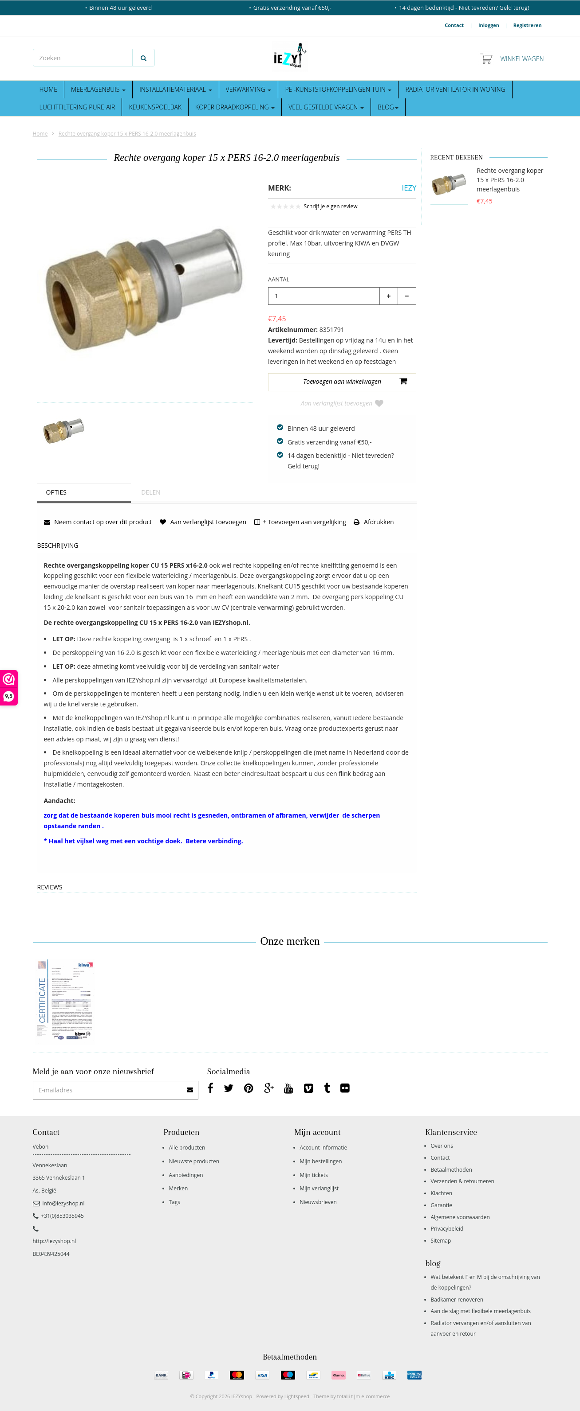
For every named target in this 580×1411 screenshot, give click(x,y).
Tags (175, 1202)
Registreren (527, 25)
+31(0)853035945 (58, 1216)
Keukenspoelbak (155, 107)
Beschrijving (58, 546)
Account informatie (323, 1147)
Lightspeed (296, 1396)
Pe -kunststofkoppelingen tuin (338, 89)
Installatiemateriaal (175, 89)
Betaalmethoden (451, 1169)
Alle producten (187, 1147)
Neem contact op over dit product (98, 522)
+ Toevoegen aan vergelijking (300, 522)
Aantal (278, 279)
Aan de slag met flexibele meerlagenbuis (481, 1311)
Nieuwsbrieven (318, 1202)
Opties (56, 492)
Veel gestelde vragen (326, 107)
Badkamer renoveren (457, 1299)
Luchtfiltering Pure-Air (77, 107)
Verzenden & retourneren (462, 1181)
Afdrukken (374, 522)
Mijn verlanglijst (319, 1188)
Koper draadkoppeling (235, 107)
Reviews (50, 887)
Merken (178, 1188)
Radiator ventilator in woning (455, 89)
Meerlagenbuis (98, 89)
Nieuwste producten (194, 1161)
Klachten (442, 1193)
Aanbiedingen (186, 1175)
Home (48, 89)
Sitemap (441, 1240)
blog (388, 107)
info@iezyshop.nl (59, 1203)
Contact (454, 25)
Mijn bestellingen (321, 1161)
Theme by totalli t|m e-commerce (351, 1396)
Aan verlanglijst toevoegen (342, 403)
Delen (151, 492)
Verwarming (249, 89)
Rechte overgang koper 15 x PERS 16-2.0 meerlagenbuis (127, 133)
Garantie (441, 1205)
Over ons (442, 1146)
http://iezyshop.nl (54, 1241)
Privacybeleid (447, 1228)
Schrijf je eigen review (331, 206)
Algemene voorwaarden (460, 1217)
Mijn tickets (314, 1175)
